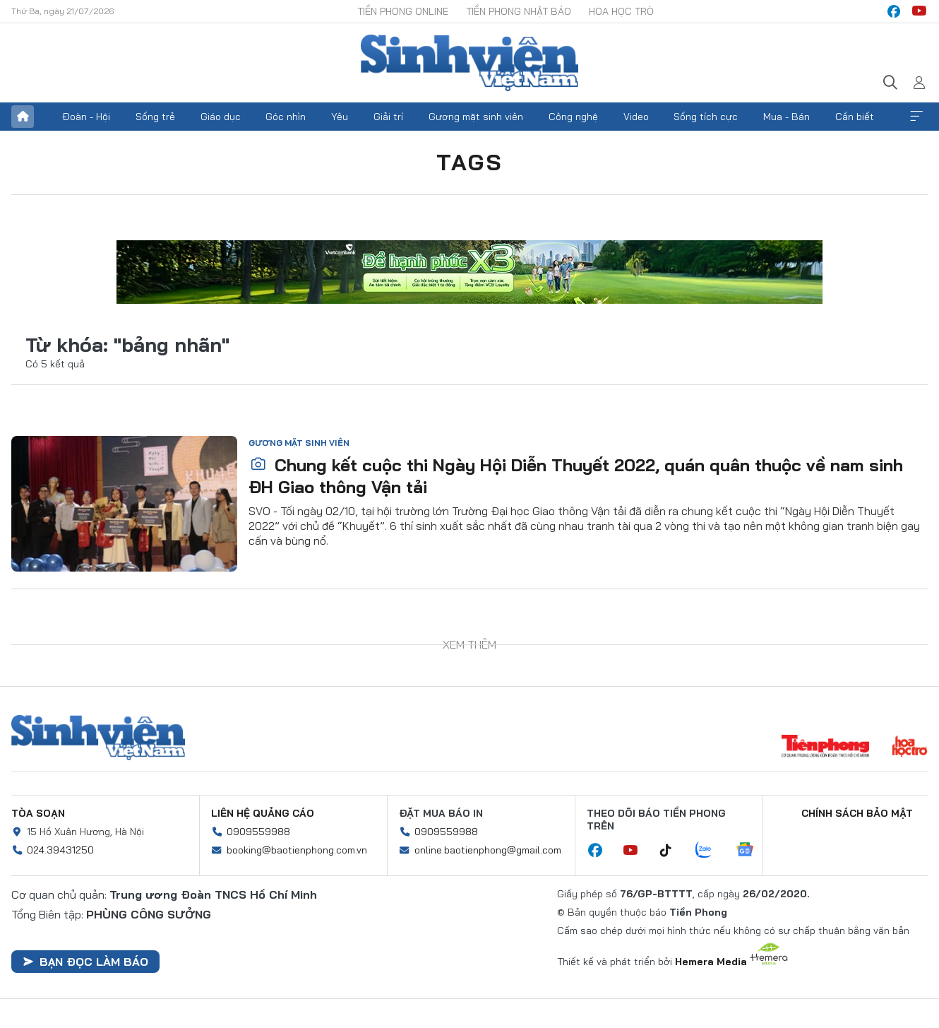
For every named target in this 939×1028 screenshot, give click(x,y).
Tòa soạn (38, 813)
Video (636, 116)
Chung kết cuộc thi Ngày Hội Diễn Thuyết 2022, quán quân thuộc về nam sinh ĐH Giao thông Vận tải (576, 475)
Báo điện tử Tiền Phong (469, 63)
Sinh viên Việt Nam (98, 737)
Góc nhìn (285, 116)
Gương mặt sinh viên (476, 116)
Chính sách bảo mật (857, 813)
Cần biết (854, 116)
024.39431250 (60, 850)
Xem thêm (916, 116)
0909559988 (258, 831)
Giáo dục (221, 116)
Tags (469, 162)
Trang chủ (22, 116)
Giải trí (388, 116)
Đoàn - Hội (86, 116)
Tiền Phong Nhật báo (518, 11)
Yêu (339, 116)
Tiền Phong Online (402, 11)
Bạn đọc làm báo (85, 962)
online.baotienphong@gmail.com (487, 850)
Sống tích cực (706, 116)
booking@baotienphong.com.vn (297, 850)
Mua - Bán (786, 116)
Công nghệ (573, 116)
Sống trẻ (155, 116)
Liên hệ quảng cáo (262, 813)
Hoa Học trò (621, 11)
